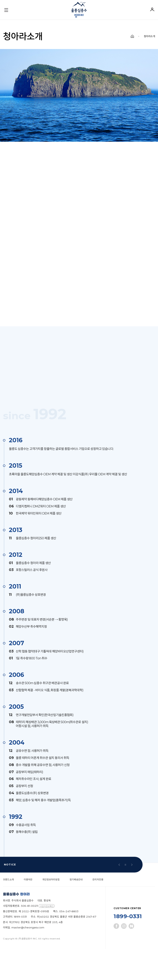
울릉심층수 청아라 (79, 10)
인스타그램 (124, 931)
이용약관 (29, 884)
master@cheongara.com (27, 932)
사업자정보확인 (47, 911)
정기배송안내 (80, 884)
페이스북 (116, 931)
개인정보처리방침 (53, 884)
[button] (119, 870)
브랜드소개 (9, 884)
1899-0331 (128, 921)
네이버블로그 (131, 931)
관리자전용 (103, 884)
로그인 (152, 9)
